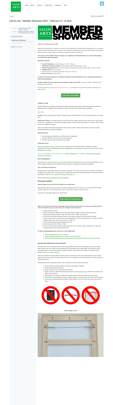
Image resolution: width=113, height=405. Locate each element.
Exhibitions (77, 375)
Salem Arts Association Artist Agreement (65, 162)
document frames (82, 271)
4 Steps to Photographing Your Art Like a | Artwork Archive (62, 236)
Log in (102, 4)
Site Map (76, 383)
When (15, 28)
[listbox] (97, 16)
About (76, 371)
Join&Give (77, 377)
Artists (76, 373)
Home (76, 369)
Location (14, 31)
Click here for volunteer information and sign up (60, 174)
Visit (75, 379)
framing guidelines (70, 153)
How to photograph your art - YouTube (56, 234)
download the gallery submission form (53, 146)
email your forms (49, 87)
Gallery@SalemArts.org (64, 87)
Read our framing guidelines (51, 252)
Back (12, 16)
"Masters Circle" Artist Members (62, 138)
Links (75, 381)
